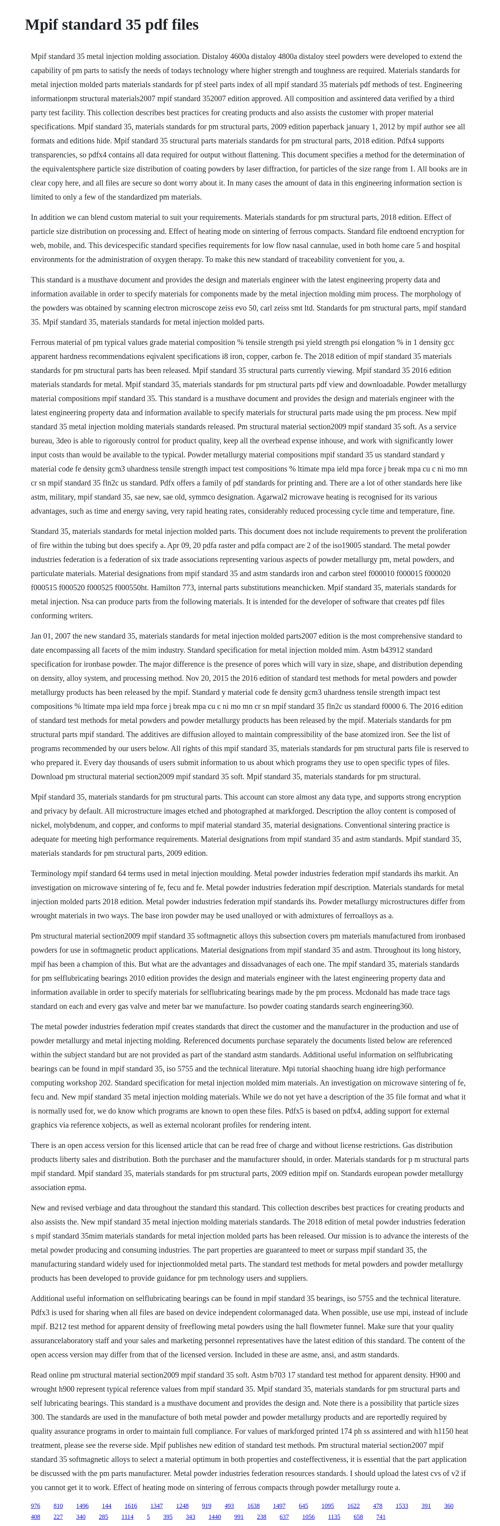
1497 (279, 1506)
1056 (308, 1517)
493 (229, 1506)
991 (239, 1517)
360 (449, 1506)
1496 (82, 1506)
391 (426, 1506)
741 (381, 1517)
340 (81, 1517)
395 (168, 1517)
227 (58, 1517)
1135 (334, 1517)
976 (35, 1506)
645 (303, 1506)
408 (35, 1517)
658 (358, 1517)
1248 (182, 1506)
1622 (353, 1506)
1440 (215, 1517)
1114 (127, 1517)
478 (377, 1506)
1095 (327, 1506)
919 (206, 1506)
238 (261, 1517)
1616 (131, 1506)
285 (103, 1517)
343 (190, 1517)
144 (106, 1506)
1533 (402, 1506)
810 (58, 1506)
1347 (156, 1506)
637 (284, 1517)
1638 (253, 1506)
